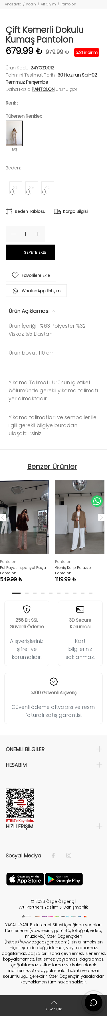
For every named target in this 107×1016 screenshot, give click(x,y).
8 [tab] (74, 593)
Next (101, 517)
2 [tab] (27, 593)
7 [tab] (66, 593)
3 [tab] (35, 593)
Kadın (31, 4)
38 (32, 187)
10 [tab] (90, 593)
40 (48, 187)
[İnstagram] (65, 856)
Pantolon (68, 4)
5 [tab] (51, 593)
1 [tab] (16, 593)
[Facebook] (56, 856)
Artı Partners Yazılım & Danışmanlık (53, 907)
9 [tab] (82, 593)
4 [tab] (43, 593)
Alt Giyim (48, 4)
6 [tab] (58, 593)
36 (16, 187)
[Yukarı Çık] (53, 1005)
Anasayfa (13, 4)
